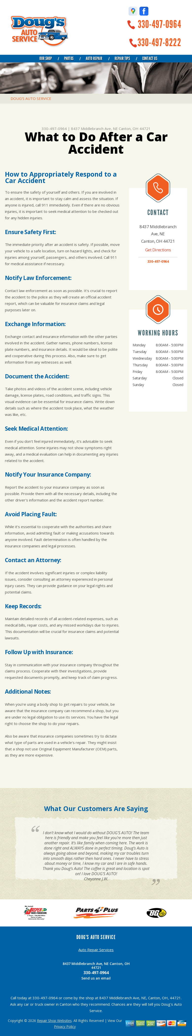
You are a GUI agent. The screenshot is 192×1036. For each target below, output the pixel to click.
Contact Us (149, 58)
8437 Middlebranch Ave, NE (94, 128)
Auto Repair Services (96, 949)
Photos (68, 58)
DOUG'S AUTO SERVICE (31, 98)
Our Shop (45, 58)
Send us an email (96, 978)
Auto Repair (94, 58)
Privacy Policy (65, 1026)
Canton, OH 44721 (135, 128)
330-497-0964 (159, 24)
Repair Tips (122, 58)
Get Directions (158, 250)
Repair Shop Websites (54, 1020)
